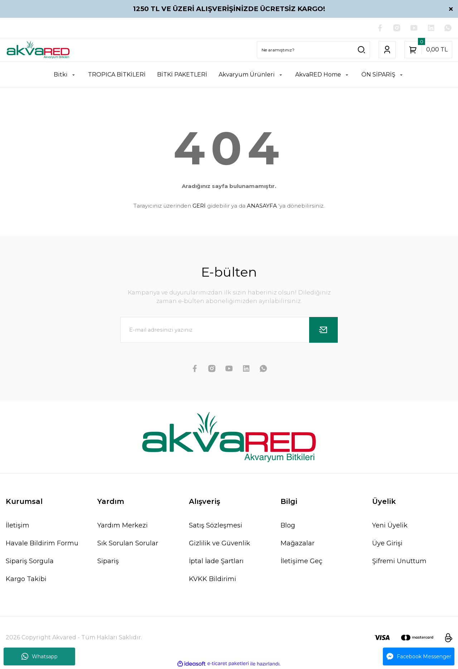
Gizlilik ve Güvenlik (219, 543)
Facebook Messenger (418, 656)
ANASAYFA (262, 205)
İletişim (17, 526)
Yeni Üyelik (390, 526)
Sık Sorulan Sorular (127, 543)
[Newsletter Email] (229, 330)
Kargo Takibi (26, 579)
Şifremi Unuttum (399, 561)
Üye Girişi (387, 543)
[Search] (313, 50)
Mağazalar (298, 543)
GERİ (199, 205)
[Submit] (323, 330)
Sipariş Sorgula (30, 561)
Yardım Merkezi (122, 526)
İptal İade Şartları (216, 561)
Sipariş (108, 561)
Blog (288, 526)
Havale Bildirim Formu (42, 543)
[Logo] (38, 50)
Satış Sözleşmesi (215, 526)
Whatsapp (39, 656)
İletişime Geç (301, 561)
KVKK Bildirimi (212, 579)
